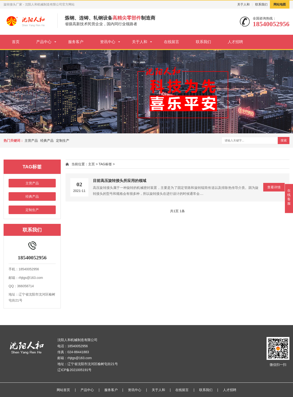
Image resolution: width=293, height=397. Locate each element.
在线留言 (171, 42)
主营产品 (31, 140)
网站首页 (63, 390)
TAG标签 (105, 164)
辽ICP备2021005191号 (74, 370)
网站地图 (279, 4)
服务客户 (75, 42)
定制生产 (62, 140)
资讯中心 (107, 42)
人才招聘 (235, 42)
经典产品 (47, 140)
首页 (16, 42)
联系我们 (261, 4)
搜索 (284, 140)
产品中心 (43, 42)
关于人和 (243, 4)
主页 (91, 164)
